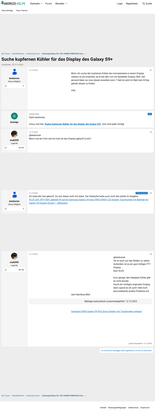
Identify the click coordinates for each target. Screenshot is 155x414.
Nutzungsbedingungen (115, 408)
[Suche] (147, 3)
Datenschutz (131, 408)
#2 (151, 132)
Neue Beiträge (7, 10)
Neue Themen (22, 10)
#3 (151, 193)
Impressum (143, 408)
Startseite (35, 3)
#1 (151, 70)
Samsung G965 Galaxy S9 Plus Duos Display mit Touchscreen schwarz (106, 311)
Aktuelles (59, 3)
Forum (48, 3)
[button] (42, 3)
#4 (151, 254)
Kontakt (101, 408)
